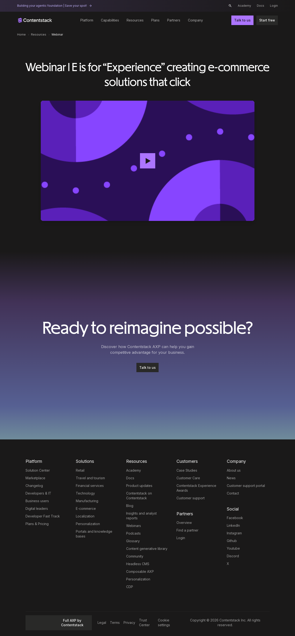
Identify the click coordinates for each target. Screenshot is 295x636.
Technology (85, 493)
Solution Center (38, 470)
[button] (230, 6)
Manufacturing (87, 501)
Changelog (34, 486)
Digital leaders (37, 508)
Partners (173, 20)
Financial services (90, 486)
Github (232, 541)
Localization (85, 516)
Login (274, 5)
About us (234, 470)
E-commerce (86, 508)
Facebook (235, 518)
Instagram (234, 533)
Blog (129, 506)
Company (195, 20)
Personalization (88, 524)
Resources (135, 20)
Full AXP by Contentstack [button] (55, 622)
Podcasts (133, 533)
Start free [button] (267, 20)
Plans (155, 20)
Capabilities (110, 20)
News (231, 478)
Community (134, 556)
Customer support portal (246, 486)
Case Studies (186, 470)
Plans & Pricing (37, 524)
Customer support (190, 498)
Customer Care (188, 478)
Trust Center (144, 622)
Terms (115, 622)
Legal (102, 622)
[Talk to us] (147, 367)
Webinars (133, 526)
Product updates (139, 486)
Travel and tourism (90, 478)
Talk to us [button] (242, 20)
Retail (80, 470)
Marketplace (35, 478)
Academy (244, 5)
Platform (86, 20)
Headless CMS (137, 564)
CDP (129, 587)
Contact (233, 493)
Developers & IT (38, 493)
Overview (184, 523)
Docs (260, 5)
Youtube (233, 548)
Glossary (133, 541)
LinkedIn (233, 525)
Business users (37, 501)
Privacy (129, 622)
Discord (233, 556)
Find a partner (187, 530)
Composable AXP (140, 571)
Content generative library (146, 549)
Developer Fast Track (43, 516)
